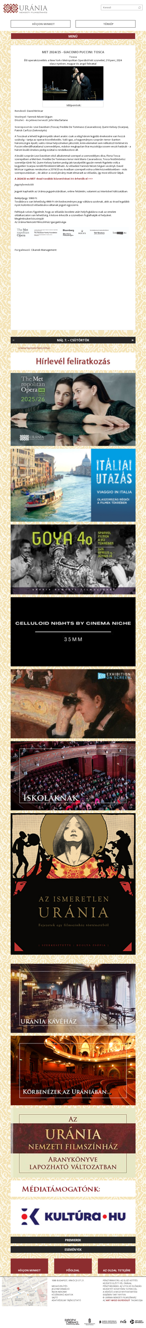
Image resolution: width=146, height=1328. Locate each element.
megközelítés (59, 1286)
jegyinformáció (61, 1288)
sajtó (55, 1297)
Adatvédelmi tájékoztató (66, 1300)
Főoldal (72, 1270)
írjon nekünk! (59, 1291)
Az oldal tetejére (116, 1270)
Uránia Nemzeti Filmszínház (34, 348)
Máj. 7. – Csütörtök (73, 340)
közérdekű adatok (62, 1294)
